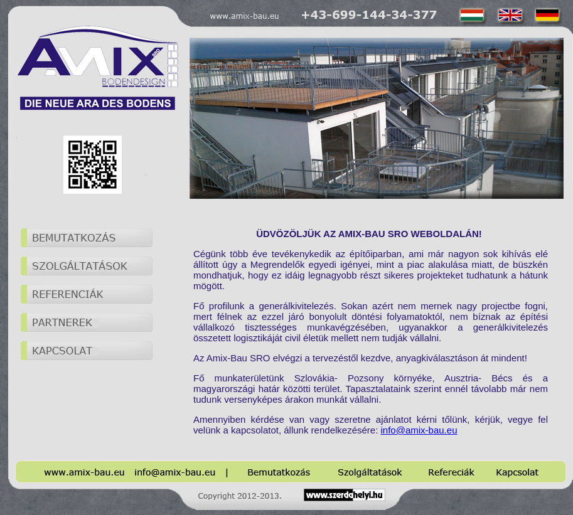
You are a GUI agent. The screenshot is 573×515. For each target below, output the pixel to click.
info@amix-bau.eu (419, 430)
